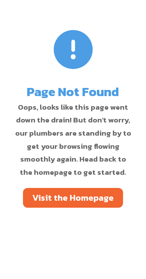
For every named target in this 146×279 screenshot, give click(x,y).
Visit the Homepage (73, 197)
